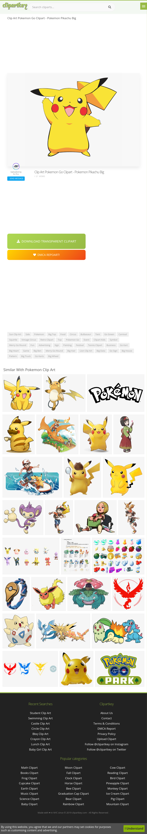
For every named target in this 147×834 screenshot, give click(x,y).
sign (57, 345)
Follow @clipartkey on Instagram (106, 744)
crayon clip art (40, 739)
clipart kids (99, 339)
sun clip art (15, 334)
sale (28, 334)
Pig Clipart (117, 799)
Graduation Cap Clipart (73, 793)
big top (52, 334)
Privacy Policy (107, 734)
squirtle (13, 339)
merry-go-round (54, 350)
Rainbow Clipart (73, 804)
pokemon (39, 334)
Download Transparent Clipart (46, 241)
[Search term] (71, 7)
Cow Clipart (117, 768)
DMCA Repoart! (46, 255)
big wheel (53, 356)
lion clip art (86, 350)
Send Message (16, 178)
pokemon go (72, 339)
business (111, 345)
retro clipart (46, 339)
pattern (13, 356)
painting (67, 345)
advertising (44, 345)
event (86, 339)
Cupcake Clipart (29, 783)
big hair (71, 350)
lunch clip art (40, 744)
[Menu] (143, 6)
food (62, 334)
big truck (26, 356)
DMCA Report (106, 728)
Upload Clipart (106, 739)
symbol (113, 339)
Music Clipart (29, 793)
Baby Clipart (29, 804)
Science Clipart (29, 799)
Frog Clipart (29, 778)
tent (97, 334)
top (60, 339)
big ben (37, 350)
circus (73, 334)
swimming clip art (40, 718)
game (26, 350)
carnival (123, 334)
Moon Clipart (73, 768)
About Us (106, 713)
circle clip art (40, 728)
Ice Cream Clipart (117, 793)
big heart (14, 350)
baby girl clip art (40, 749)
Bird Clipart (117, 778)
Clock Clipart (73, 778)
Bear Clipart (73, 799)
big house (127, 350)
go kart (124, 345)
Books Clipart (29, 773)
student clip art (40, 713)
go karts (39, 356)
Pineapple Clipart (117, 783)
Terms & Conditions (106, 723)
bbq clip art (40, 734)
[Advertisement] (73, 47)
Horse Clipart (73, 783)
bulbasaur (86, 334)
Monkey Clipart (117, 788)
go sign (113, 350)
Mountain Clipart (117, 804)
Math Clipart (29, 768)
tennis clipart (95, 345)
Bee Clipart (73, 788)
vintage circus (28, 339)
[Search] (109, 7)
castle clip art (40, 723)
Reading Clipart (117, 773)
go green (109, 334)
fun (32, 345)
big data (101, 350)
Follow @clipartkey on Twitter (106, 749)
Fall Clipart (73, 773)
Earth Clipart (29, 788)
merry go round (17, 345)
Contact (106, 718)
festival (80, 345)
